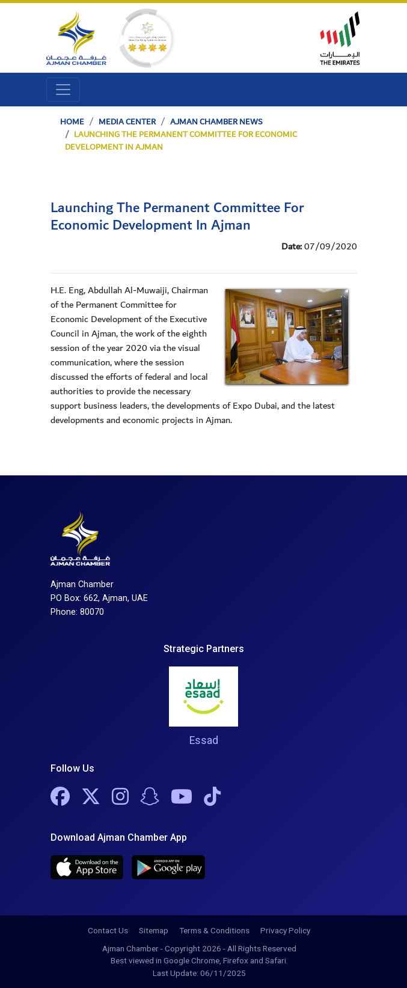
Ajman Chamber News (216, 122)
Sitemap (153, 930)
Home (72, 122)
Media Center (127, 122)
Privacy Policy (285, 930)
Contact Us (108, 930)
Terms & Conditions (214, 930)
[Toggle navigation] (63, 90)
